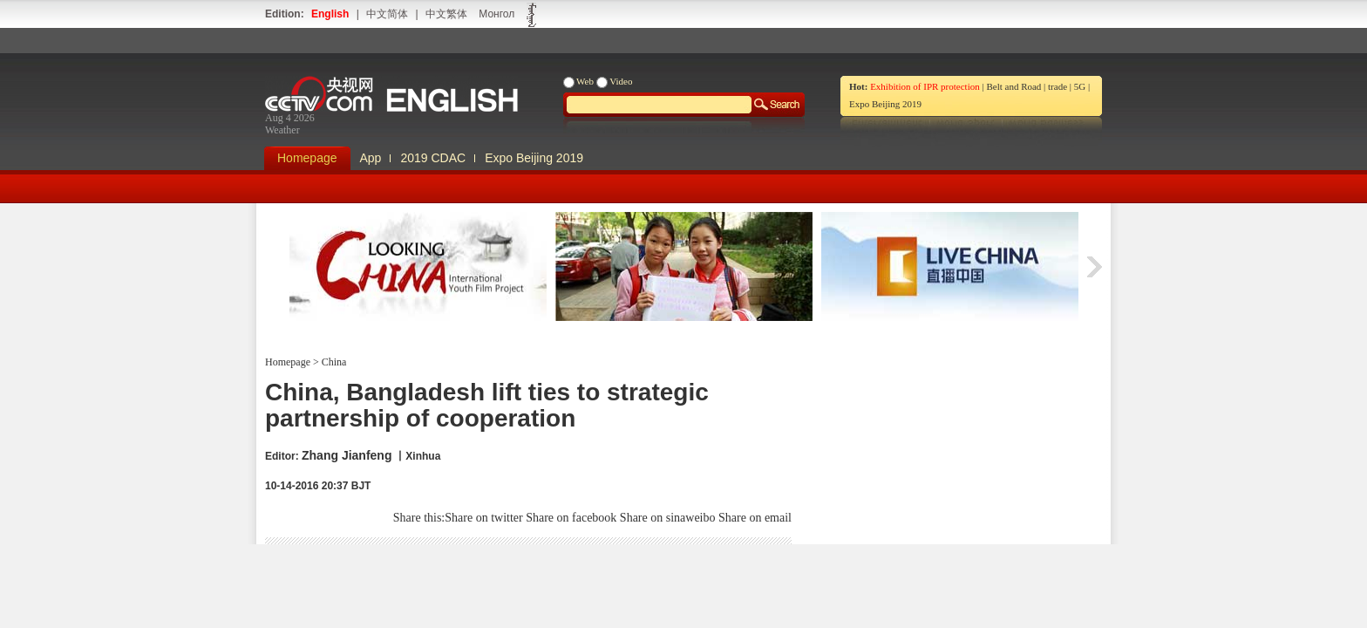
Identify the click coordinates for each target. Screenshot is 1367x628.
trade (1057, 86)
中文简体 (387, 14)
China (333, 362)
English (330, 14)
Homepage (307, 158)
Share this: (419, 517)
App (371, 158)
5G (1079, 86)
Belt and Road (1013, 86)
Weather (282, 130)
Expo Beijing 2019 (885, 104)
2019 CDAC (433, 158)
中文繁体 (446, 14)
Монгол (496, 14)
